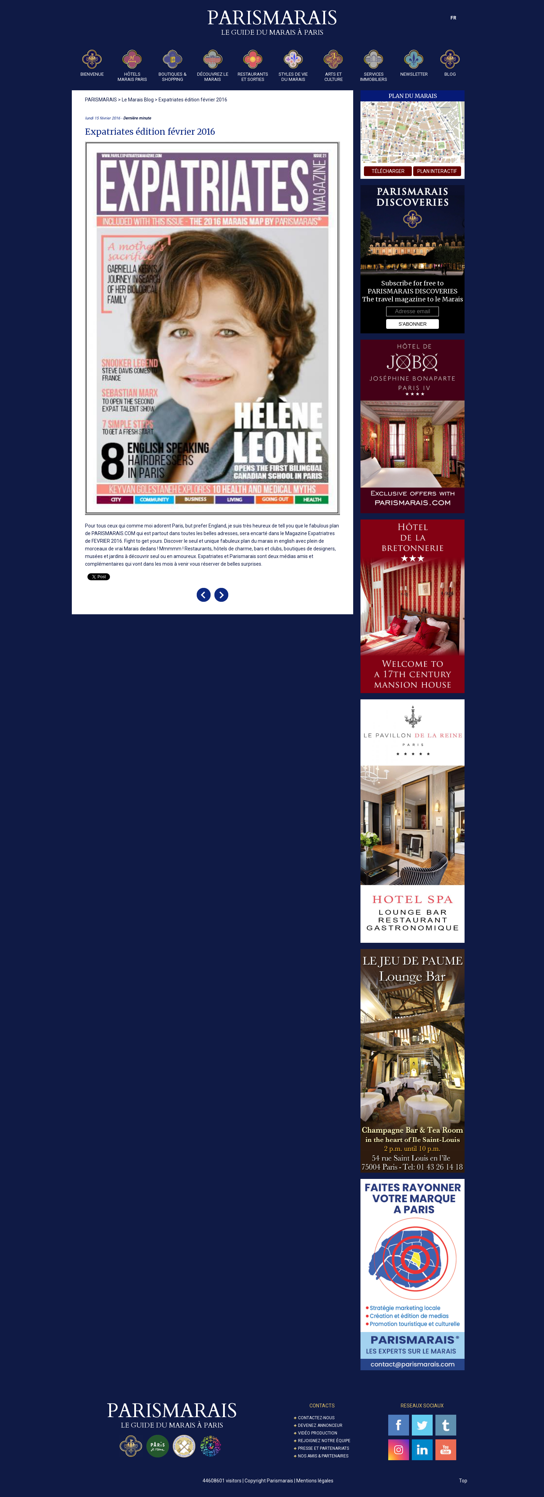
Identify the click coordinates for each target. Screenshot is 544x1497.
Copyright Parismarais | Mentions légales (289, 1480)
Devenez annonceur (320, 1425)
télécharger (388, 171)
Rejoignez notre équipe (324, 1440)
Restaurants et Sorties (253, 66)
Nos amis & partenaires (323, 1456)
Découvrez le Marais (212, 66)
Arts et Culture (333, 66)
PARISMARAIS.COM (113, 533)
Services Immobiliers (373, 66)
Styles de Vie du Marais (293, 66)
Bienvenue (92, 63)
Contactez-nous (316, 1417)
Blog (450, 63)
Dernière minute (137, 118)
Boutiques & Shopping (173, 66)
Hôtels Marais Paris (132, 66)
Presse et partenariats (323, 1448)
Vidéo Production (317, 1433)
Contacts (322, 1405)
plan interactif (437, 171)
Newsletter (414, 63)
